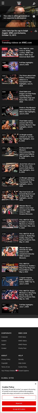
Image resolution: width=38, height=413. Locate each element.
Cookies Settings (19, 397)
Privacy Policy (5, 359)
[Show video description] (31, 31)
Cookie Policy (22, 367)
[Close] (35, 384)
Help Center (22, 363)
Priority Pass (22, 348)
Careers (3, 341)
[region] (19, 397)
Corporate (4, 337)
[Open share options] (36, 31)
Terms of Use (5, 367)
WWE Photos (22, 344)
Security (21, 359)
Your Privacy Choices (5, 371)
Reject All (19, 403)
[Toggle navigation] (3, 3)
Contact (3, 348)
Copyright (4, 363)
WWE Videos (22, 341)
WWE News (22, 337)
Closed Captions (22, 371)
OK (19, 17)
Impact (3, 344)
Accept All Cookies (19, 409)
